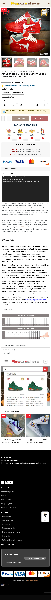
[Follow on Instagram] (7, 482)
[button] (49, 3)
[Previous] (1, 430)
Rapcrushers (32, 580)
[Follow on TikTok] (11, 482)
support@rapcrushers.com (35, 300)
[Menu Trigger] (4, 3)
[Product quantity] (6, 118)
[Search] (45, 3)
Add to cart (20, 118)
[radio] (6, 92)
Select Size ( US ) (8, 97)
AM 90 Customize (27, 71)
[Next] (48, 63)
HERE (22, 227)
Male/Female (7, 89)
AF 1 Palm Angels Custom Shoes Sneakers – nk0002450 (11, 440)
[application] (25, 189)
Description (8, 169)
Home (3, 71)
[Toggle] (3, 169)
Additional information (13, 345)
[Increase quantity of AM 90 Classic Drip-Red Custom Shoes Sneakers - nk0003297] (9, 118)
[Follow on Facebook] (2, 482)
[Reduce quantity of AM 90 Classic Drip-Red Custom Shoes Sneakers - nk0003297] (2, 118)
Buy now (39, 118)
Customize (13, 71)
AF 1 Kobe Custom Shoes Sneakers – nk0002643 (37, 440)
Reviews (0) (8, 350)
